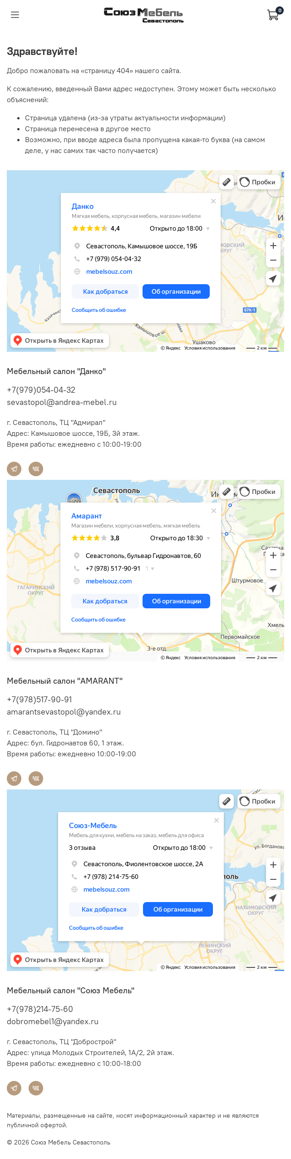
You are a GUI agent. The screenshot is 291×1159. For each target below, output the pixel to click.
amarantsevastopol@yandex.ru (64, 711)
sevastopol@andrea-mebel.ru (62, 402)
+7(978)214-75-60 (40, 1009)
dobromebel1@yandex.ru (53, 1021)
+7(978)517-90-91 (39, 699)
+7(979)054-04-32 (41, 390)
